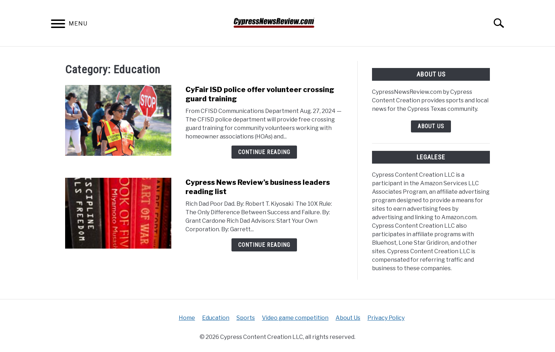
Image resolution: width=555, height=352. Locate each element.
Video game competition (295, 317)
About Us (431, 126)
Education (215, 317)
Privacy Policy (386, 317)
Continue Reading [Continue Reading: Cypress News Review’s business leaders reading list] (264, 245)
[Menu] (58, 25)
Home (187, 317)
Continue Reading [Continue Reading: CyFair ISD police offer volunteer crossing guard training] (264, 152)
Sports (245, 317)
